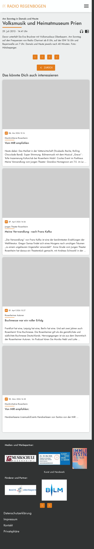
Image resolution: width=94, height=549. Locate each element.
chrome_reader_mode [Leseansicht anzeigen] (87, 31)
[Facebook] (42, 506)
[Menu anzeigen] (86, 6)
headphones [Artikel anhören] (81, 31)
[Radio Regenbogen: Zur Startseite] (24, 6)
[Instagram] (49, 506)
